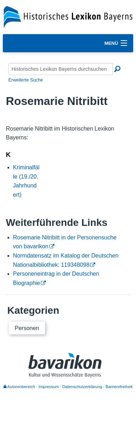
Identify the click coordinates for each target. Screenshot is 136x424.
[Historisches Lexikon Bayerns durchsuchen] (61, 69)
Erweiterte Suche (26, 80)
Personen (27, 328)
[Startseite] (68, 17)
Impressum (49, 387)
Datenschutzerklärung (82, 387)
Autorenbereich (19, 387)
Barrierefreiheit (118, 387)
